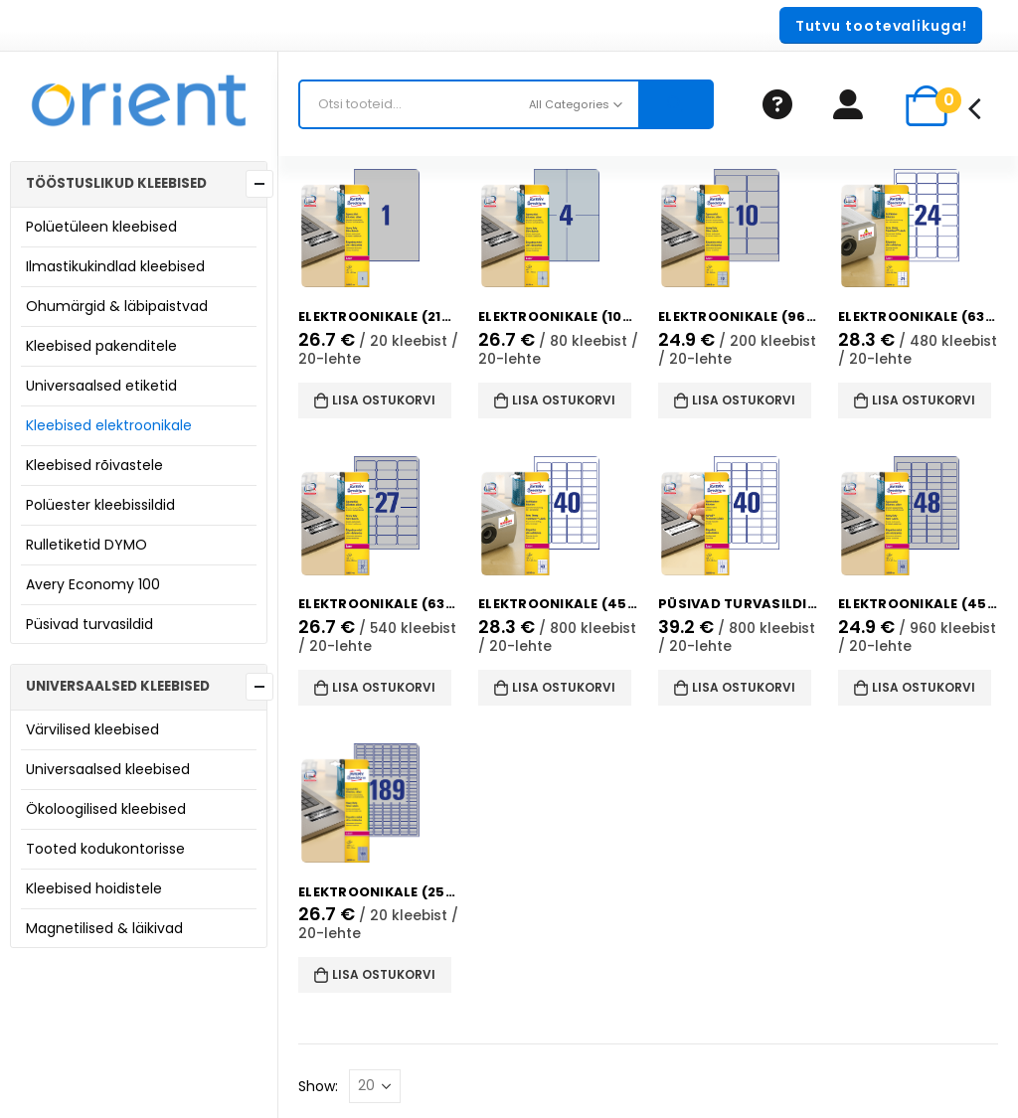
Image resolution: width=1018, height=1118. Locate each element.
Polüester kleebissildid (100, 505)
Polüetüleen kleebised (101, 227)
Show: (318, 1086)
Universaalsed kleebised (108, 769)
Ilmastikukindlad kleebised (115, 266)
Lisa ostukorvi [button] (383, 400)
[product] (378, 228)
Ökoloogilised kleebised (106, 809)
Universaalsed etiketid (101, 386)
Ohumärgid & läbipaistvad (117, 306)
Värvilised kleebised (92, 729)
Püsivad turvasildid (89, 624)
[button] (880, 25)
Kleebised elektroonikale (109, 425)
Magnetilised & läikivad (104, 928)
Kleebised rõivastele (94, 465)
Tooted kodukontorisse (105, 849)
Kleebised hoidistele (94, 888)
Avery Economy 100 (93, 584)
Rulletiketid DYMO (86, 545)
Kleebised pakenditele (101, 346)
